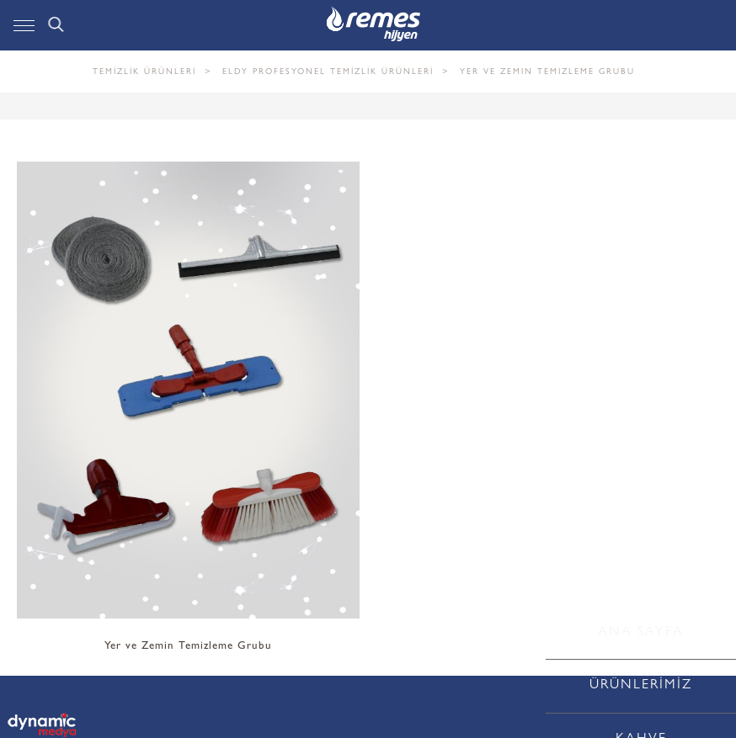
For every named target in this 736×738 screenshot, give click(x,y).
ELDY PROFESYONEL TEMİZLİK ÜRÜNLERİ (328, 72)
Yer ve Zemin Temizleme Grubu (547, 72)
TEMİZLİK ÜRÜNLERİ (144, 72)
